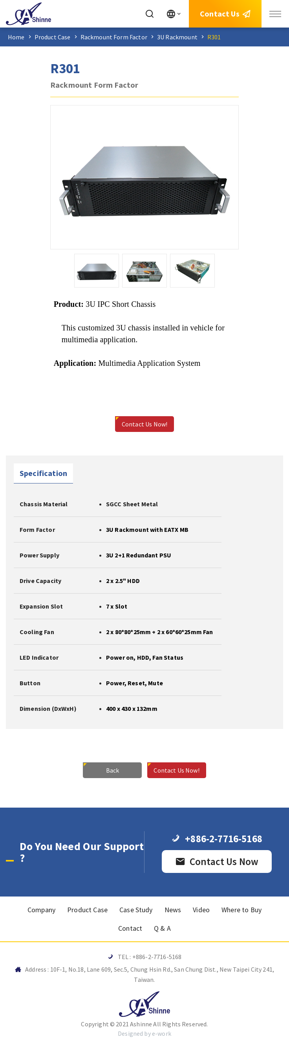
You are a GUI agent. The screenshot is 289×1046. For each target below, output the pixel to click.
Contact (130, 928)
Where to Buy (241, 909)
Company (41, 909)
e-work (161, 1033)
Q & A (162, 928)
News (173, 909)
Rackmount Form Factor (113, 37)
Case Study (136, 909)
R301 (214, 37)
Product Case (53, 37)
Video (201, 909)
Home (16, 37)
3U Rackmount (177, 37)
